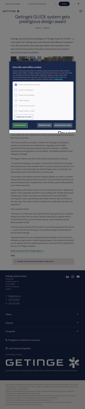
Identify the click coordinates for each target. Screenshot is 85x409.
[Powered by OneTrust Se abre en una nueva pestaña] (66, 131)
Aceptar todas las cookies (63, 125)
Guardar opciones (20, 125)
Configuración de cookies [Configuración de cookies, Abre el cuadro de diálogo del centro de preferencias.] (23, 117)
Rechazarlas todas (45, 125)
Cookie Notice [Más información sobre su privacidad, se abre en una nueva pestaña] (58, 79)
